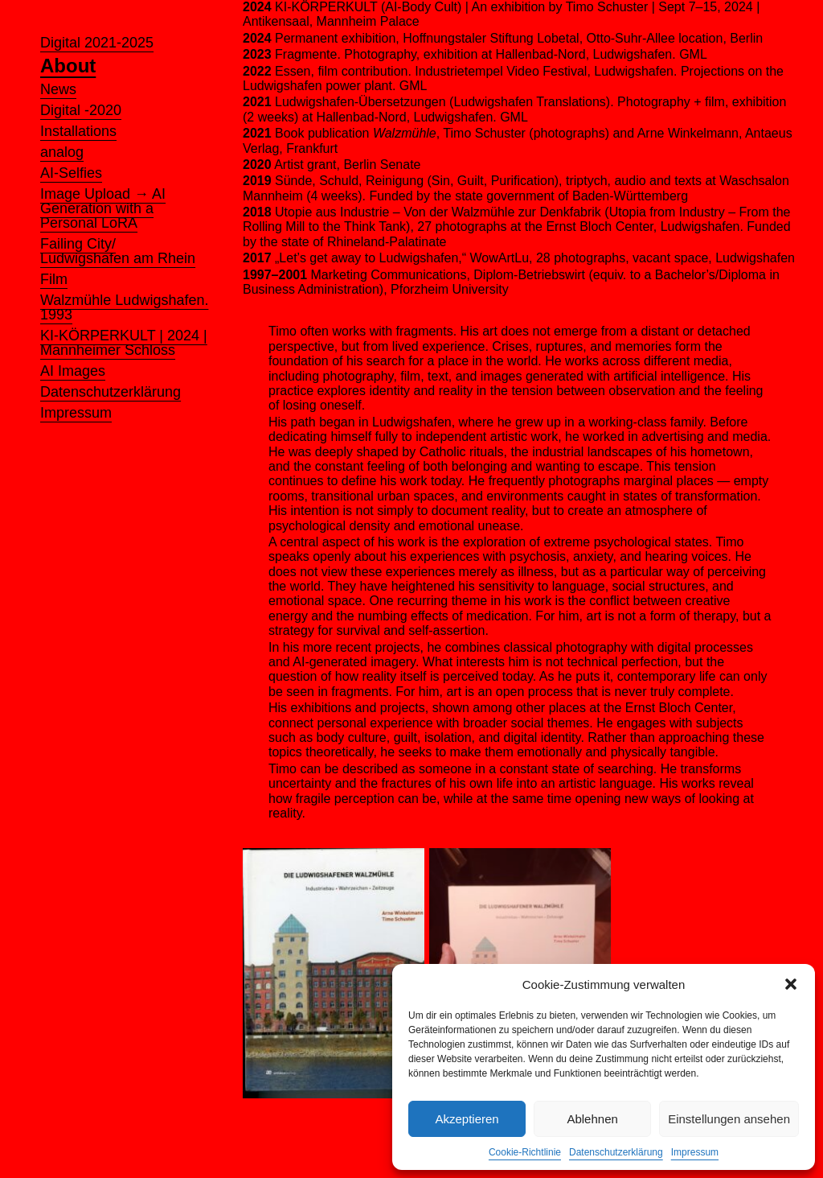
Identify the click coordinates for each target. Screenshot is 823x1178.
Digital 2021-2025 (97, 42)
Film (54, 279)
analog (62, 152)
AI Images (72, 371)
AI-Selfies (71, 173)
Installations (78, 131)
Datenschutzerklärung (616, 1152)
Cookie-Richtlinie (525, 1152)
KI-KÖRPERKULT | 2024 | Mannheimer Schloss (123, 342)
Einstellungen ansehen (729, 1119)
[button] (791, 984)
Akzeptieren (466, 1119)
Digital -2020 (80, 110)
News (58, 89)
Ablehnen (592, 1119)
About (68, 66)
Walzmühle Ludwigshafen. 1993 (124, 307)
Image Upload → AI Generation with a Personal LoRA (103, 208)
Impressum (695, 1152)
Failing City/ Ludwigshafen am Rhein (117, 251)
